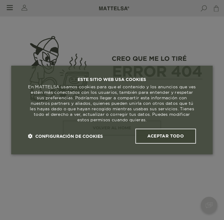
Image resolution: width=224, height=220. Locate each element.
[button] (65, 136)
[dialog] (112, 110)
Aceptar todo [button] (165, 136)
